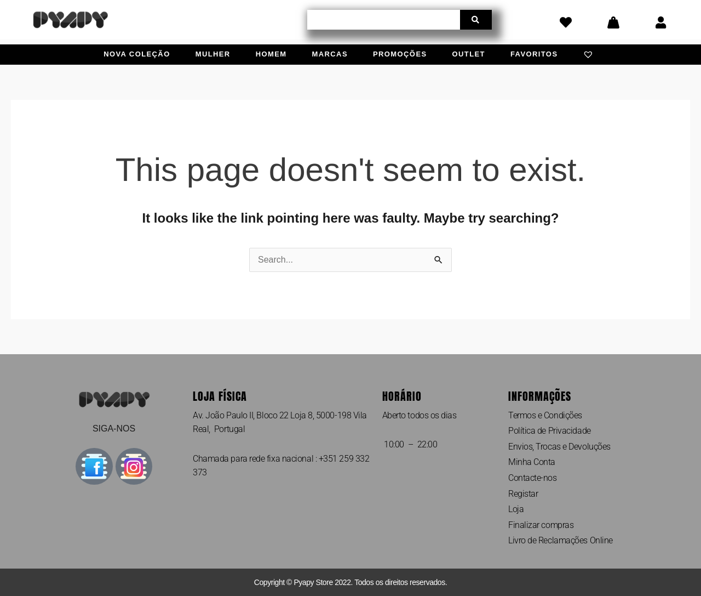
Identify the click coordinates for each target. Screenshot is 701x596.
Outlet (468, 54)
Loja (516, 509)
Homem (271, 54)
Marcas (330, 54)
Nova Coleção (137, 54)
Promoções (400, 54)
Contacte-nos (532, 478)
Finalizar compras (540, 525)
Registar (523, 494)
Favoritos (534, 54)
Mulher (213, 54)
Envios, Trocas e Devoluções (559, 446)
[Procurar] (476, 20)
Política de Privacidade (549, 430)
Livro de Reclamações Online (560, 540)
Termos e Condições (545, 415)
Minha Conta (531, 462)
